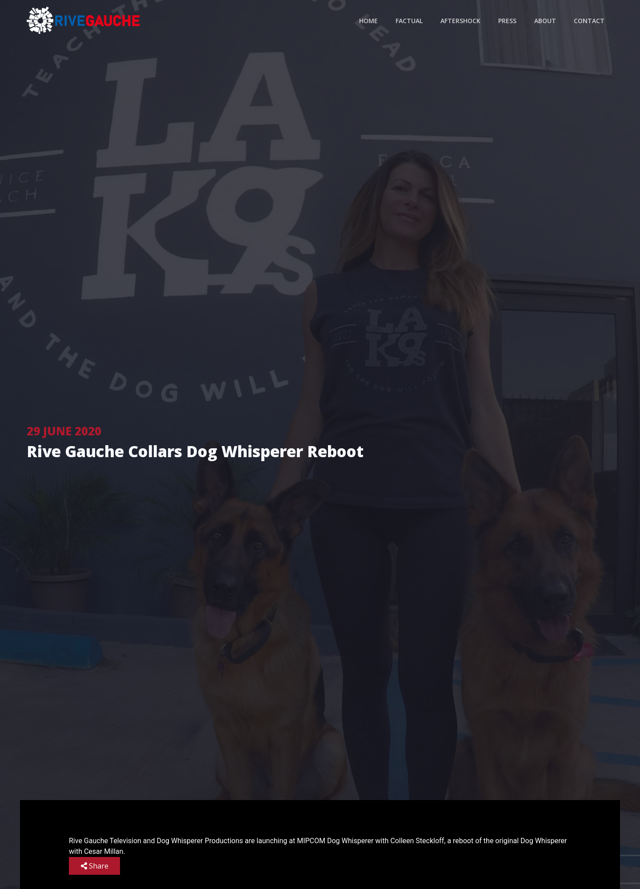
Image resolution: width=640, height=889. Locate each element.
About (545, 20)
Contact (589, 20)
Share (94, 866)
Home (368, 20)
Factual (409, 20)
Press (507, 20)
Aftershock (460, 20)
